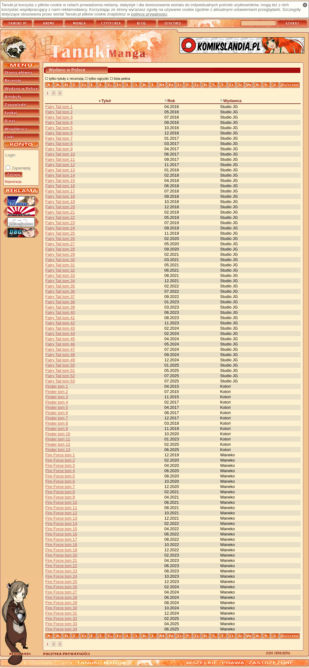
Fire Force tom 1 (60, 455)
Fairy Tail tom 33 (60, 275)
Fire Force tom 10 (61, 502)
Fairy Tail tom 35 (60, 286)
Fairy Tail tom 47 (60, 349)
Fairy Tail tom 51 (60, 370)
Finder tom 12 (57, 444)
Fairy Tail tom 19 (60, 201)
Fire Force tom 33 (61, 623)
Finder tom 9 (56, 428)
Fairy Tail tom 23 (60, 222)
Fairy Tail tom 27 (60, 243)
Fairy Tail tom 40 (60, 312)
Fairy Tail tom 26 (60, 238)
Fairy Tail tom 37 (60, 296)
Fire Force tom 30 (61, 608)
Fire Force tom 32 (61, 618)
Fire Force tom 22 (61, 565)
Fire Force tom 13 (61, 518)
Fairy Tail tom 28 (60, 249)
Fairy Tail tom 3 (59, 117)
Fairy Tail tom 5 (59, 127)
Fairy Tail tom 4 (59, 122)
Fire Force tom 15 (61, 528)
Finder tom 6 (56, 412)
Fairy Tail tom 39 (60, 307)
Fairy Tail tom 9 (59, 149)
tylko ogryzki (99, 78)
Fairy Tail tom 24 (60, 228)
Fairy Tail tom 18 (60, 196)
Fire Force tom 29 (61, 602)
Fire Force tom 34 (61, 629)
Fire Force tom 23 (61, 571)
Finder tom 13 (57, 449)
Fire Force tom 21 (61, 560)
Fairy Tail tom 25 (60, 233)
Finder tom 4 (56, 402)
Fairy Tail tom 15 (60, 180)
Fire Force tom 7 (60, 486)
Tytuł (104, 100)
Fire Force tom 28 (61, 597)
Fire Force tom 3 (60, 465)
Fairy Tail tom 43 (60, 328)
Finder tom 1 (56, 386)
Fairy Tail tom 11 (60, 159)
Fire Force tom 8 (60, 492)
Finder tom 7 (56, 418)
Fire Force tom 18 (61, 544)
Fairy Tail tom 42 (60, 323)
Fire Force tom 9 (60, 497)
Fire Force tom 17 (61, 539)
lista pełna (122, 78)
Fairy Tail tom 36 (60, 291)
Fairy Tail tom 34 (60, 280)
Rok (169, 100)
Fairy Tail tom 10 (60, 154)
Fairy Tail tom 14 (60, 175)
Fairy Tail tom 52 (60, 375)
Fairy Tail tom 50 (60, 365)
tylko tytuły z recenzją (66, 78)
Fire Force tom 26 (61, 586)
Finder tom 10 (57, 433)
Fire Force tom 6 (60, 481)
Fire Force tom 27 (61, 592)
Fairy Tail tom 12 (60, 164)
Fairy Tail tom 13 (60, 170)
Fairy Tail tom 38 (60, 302)
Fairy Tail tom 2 (59, 112)
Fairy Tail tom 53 (60, 381)
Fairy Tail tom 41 (60, 317)
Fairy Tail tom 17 (60, 191)
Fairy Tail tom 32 (60, 270)
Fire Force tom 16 (61, 534)
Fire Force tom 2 (60, 460)
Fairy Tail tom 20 (60, 207)
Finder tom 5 (56, 407)
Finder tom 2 (56, 391)
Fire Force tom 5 (60, 476)
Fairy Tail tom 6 (59, 133)
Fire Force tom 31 (61, 613)
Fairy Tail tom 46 (60, 344)
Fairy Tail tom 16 (60, 185)
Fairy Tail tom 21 (60, 212)
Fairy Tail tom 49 (60, 360)
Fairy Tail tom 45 (60, 338)
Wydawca (230, 100)
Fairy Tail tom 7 (59, 138)
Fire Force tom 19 (61, 550)
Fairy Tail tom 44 (60, 333)
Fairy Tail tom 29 (60, 254)
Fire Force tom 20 (61, 555)
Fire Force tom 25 (61, 581)
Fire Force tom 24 (61, 576)
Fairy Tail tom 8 (59, 143)
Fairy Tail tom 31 (60, 265)
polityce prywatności (149, 14)
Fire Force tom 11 (61, 507)
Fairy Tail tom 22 (60, 217)
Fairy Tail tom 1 (59, 106)
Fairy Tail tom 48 (60, 354)
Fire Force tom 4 (60, 470)
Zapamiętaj (20, 168)
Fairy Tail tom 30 (60, 259)
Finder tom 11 (57, 439)
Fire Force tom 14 (61, 523)
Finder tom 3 (56, 397)
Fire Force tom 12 (61, 513)
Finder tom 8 (56, 423)
